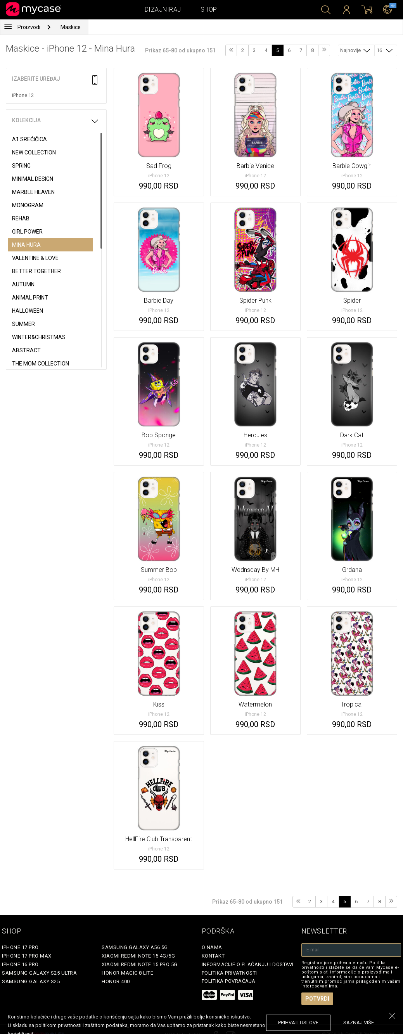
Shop (209, 9)
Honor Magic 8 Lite (127, 973)
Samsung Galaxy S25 (31, 981)
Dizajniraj (163, 9)
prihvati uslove (298, 1022)
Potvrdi (317, 999)
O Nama (212, 947)
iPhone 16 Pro (20, 964)
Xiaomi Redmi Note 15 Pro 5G (140, 964)
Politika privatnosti (229, 973)
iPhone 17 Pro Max (27, 956)
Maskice (71, 27)
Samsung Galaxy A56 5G (135, 947)
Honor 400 (116, 981)
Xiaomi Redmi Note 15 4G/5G (138, 956)
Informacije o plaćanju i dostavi (248, 964)
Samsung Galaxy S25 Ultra (39, 973)
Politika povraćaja (229, 981)
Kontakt (213, 956)
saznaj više (358, 1022)
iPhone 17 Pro (20, 947)
